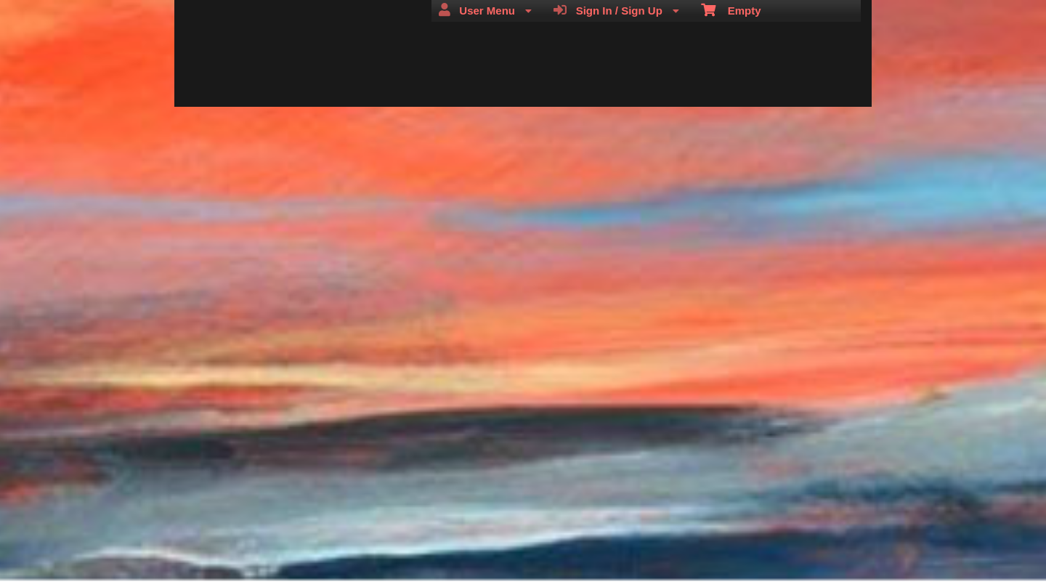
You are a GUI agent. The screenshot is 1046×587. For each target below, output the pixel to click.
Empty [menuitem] (731, 9)
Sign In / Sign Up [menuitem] (616, 10)
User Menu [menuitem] (485, 10)
